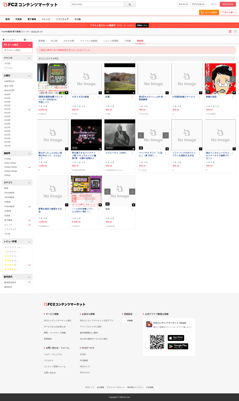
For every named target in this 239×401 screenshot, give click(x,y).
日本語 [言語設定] (130, 321)
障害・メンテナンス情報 (55, 333)
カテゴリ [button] (17, 182)
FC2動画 (84, 360)
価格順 (140, 41)
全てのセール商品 (12, 50)
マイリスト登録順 (88, 41)
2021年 (7, 113)
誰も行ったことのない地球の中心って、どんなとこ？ (50, 155)
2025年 (7, 98)
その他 (77, 19)
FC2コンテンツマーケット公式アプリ (97, 320)
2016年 (7, 131)
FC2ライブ (85, 366)
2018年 (7, 124)
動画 (7, 19)
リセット (28, 40)
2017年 (7, 127)
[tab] (138, 41)
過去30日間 (9, 90)
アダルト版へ (228, 12)
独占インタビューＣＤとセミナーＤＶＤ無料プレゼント (217, 155)
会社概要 (100, 387)
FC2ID (83, 354)
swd (108, 114)
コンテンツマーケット (38, 4)
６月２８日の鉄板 (80, 96)
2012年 (7, 146)
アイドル (8, 68)
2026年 (7, 94)
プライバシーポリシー (116, 387)
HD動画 (7, 211)
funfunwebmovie (79, 170)
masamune (111, 226)
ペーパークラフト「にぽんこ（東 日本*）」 (150, 154)
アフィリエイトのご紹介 (91, 326)
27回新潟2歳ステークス (183, 96)
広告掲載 (149, 387)
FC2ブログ (85, 372)
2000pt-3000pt (10, 171)
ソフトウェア (62, 19)
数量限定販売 (17, 282)
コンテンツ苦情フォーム (55, 366)
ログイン (214, 4)
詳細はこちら (142, 25)
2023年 (7, 105)
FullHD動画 (17, 206)
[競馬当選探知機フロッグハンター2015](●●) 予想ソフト (50, 99)
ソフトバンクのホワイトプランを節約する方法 (184, 154)
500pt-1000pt (10, 163)
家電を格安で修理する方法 (50, 210)
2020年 (7, 116)
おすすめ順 (68, 41)
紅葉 (107, 96)
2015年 (7, 135)
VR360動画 (9, 197)
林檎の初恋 (211, 96)
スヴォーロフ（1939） (116, 153)
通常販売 (8, 287)
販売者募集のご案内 (89, 333)
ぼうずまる (145, 114)
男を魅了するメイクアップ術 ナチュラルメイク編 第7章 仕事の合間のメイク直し (84, 156)
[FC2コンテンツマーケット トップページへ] (64, 304)
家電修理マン (45, 226)
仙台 (107, 209)
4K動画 (7, 202)
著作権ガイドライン (135, 387)
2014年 (7, 138)
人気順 (127, 41)
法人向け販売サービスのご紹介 (94, 339)
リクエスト (49, 360)
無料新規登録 (227, 4)
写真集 (18, 19)
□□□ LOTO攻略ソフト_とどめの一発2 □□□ (83, 210)
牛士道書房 (212, 114)
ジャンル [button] (17, 58)
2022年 (17, 109)
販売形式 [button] (17, 277)
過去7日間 (8, 86)
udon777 (43, 114)
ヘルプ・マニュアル (53, 354)
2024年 (7, 102)
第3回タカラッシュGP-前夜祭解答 (151, 98)
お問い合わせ (50, 372)
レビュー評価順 (110, 41)
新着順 (41, 41)
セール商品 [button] (17, 44)
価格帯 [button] (17, 153)
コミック (46, 19)
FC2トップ (90, 387)
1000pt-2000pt (17, 167)
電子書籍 (31, 19)
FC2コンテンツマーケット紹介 (57, 320)
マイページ (183, 4)
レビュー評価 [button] (17, 241)
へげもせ (144, 170)
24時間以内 (9, 81)
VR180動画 (9, 193)
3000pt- (7, 175)
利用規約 (48, 339)
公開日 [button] (17, 75)
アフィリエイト (198, 4)
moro (75, 114)
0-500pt (7, 159)
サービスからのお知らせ (55, 326)
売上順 (54, 41)
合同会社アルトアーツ (115, 170)
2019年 (7, 120)
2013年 (7, 142)
